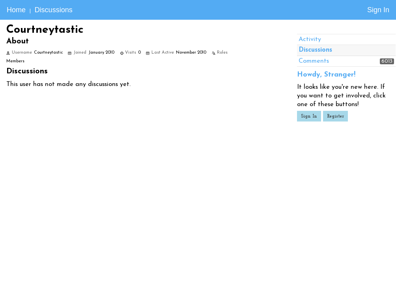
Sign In (378, 10)
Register (335, 116)
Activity (310, 39)
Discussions (54, 10)
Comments (314, 61)
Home (16, 10)
